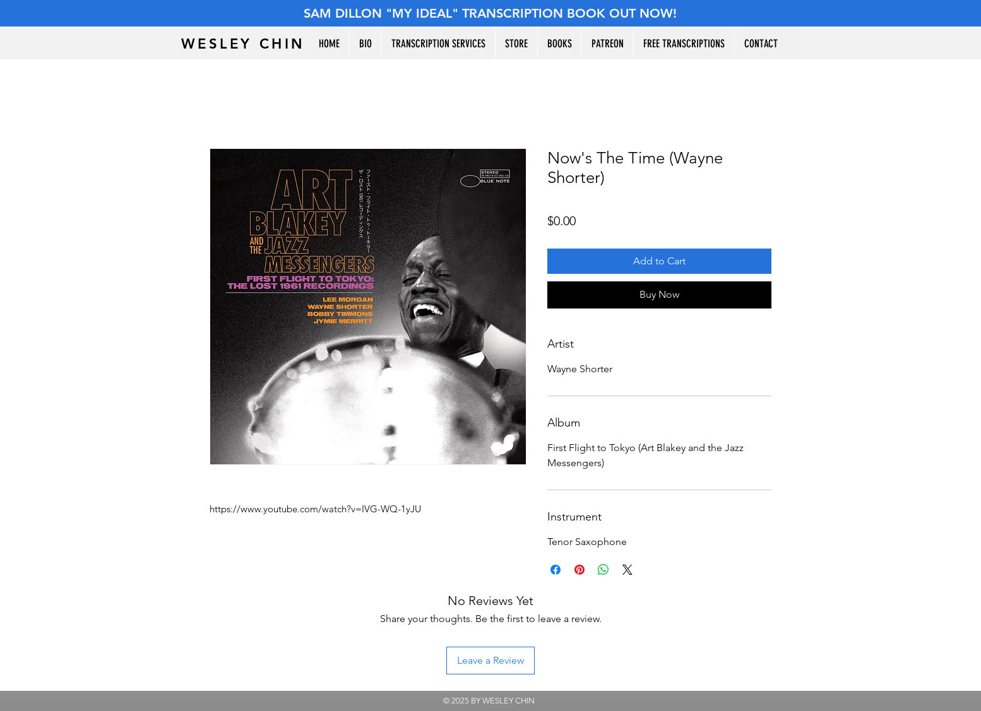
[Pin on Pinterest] (579, 569)
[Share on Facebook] (555, 569)
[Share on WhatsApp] (603, 569)
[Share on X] (627, 569)
